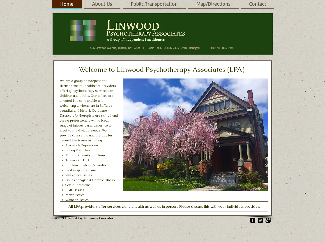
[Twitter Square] (260, 220)
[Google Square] (268, 220)
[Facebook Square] (252, 220)
